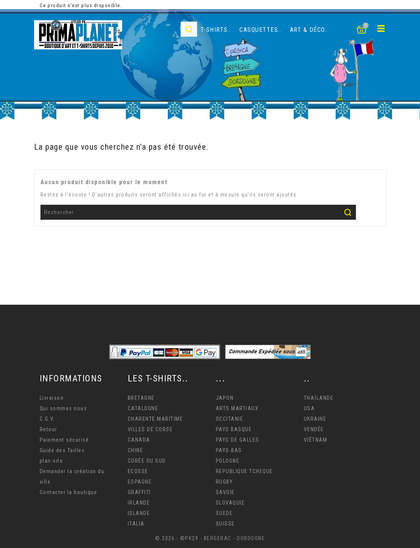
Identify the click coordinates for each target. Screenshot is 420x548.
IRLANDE (139, 503)
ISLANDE (139, 513)
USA (309, 408)
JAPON (225, 398)
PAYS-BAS (229, 450)
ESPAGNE (140, 482)
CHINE (135, 450)
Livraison (52, 398)
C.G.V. (47, 419)
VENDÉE (314, 429)
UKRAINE (315, 419)
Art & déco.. (309, 29)
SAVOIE (225, 492)
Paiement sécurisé (64, 440)
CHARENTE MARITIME (155, 419)
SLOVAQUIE (230, 503)
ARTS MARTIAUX (237, 408)
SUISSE (225, 524)
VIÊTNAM (315, 440)
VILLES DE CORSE (150, 429)
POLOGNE (228, 461)
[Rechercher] (198, 212)
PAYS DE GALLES (237, 440)
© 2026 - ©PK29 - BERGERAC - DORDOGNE (210, 538)
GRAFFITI (139, 492)
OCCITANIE (230, 419)
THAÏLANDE (319, 398)
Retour (48, 429)
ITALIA (136, 524)
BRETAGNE (141, 398)
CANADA (139, 440)
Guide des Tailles (62, 450)
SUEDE (224, 513)
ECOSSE (138, 471)
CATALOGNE (143, 408)
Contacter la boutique (68, 492)
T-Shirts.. (215, 29)
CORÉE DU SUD (147, 461)
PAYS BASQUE (234, 429)
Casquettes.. (260, 29)
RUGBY (224, 482)
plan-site (51, 461)
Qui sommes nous (63, 408)
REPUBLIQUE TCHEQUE (244, 471)
